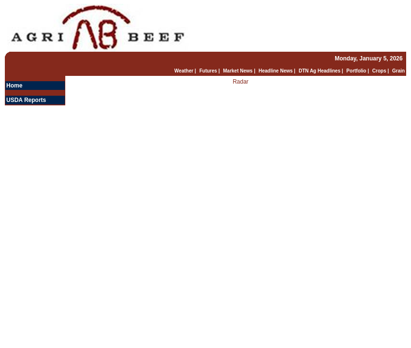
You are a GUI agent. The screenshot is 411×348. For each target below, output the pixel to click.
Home (14, 85)
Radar (241, 81)
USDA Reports (26, 100)
